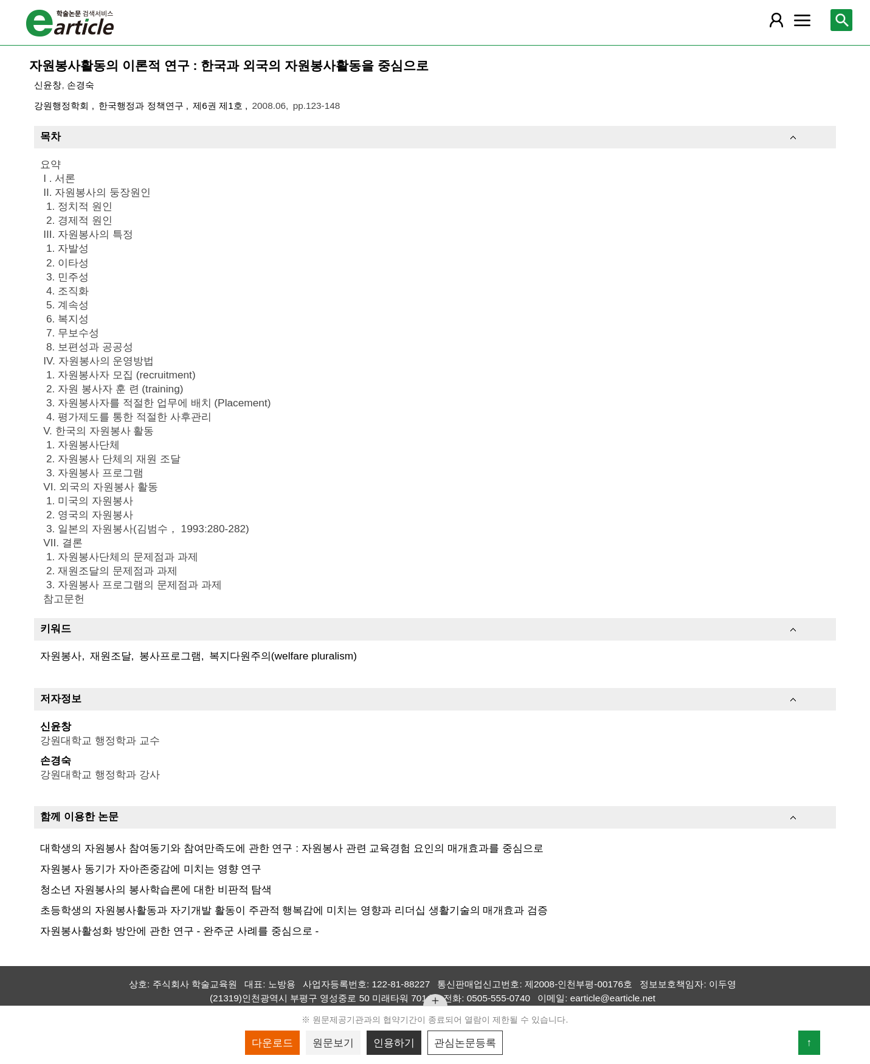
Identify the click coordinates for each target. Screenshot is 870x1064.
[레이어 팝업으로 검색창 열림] (841, 20)
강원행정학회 (62, 105)
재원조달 (110, 656)
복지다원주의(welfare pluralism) (283, 656)
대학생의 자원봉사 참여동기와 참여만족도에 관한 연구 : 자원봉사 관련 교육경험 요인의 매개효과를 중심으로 (291, 848)
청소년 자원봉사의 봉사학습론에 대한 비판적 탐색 (156, 889)
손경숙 (80, 85)
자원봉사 (60, 656)
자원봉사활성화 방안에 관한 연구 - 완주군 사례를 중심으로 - (179, 931)
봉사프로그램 (170, 656)
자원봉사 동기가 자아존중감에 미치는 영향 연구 (150, 869)
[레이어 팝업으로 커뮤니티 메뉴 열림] (802, 20)
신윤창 (47, 85)
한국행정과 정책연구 (142, 105)
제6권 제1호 (219, 105)
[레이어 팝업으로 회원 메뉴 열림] (776, 20)
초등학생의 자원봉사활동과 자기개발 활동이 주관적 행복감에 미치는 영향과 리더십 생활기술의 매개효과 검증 (294, 910)
